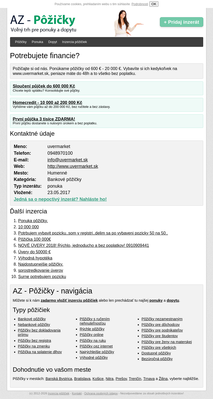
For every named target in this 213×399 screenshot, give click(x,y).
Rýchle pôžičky (92, 329)
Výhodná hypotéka (35, 258)
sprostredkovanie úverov (40, 270)
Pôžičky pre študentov (160, 336)
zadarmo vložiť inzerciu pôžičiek (69, 300)
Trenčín (135, 379)
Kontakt (77, 393)
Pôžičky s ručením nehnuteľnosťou (95, 321)
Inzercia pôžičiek (74, 42)
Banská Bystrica (59, 379)
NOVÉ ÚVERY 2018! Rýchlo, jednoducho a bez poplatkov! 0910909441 (83, 245)
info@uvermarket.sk (67, 159)
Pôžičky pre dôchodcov (161, 325)
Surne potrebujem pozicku (42, 276)
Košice (98, 379)
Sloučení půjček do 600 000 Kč (44, 86)
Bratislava (82, 379)
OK (153, 4)
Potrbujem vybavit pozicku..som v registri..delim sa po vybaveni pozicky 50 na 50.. (93, 233)
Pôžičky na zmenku (34, 346)
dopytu (173, 300)
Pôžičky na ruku (93, 341)
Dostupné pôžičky (156, 353)
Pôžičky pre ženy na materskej (167, 342)
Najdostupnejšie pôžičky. (40, 264)
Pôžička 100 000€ (34, 239)
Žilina (163, 379)
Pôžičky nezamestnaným (162, 319)
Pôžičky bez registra (34, 341)
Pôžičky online (92, 335)
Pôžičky (21, 42)
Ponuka (37, 42)
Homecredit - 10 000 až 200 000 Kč (47, 102)
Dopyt (52, 42)
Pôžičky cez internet (96, 346)
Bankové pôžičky (32, 319)
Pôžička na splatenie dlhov (40, 352)
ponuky (156, 300)
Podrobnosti (140, 4)
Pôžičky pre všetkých (159, 347)
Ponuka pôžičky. (33, 221)
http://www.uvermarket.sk (72, 166)
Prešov (121, 379)
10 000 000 (28, 227)
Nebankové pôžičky (34, 325)
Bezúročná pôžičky (157, 359)
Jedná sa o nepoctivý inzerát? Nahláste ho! (60, 199)
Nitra (109, 379)
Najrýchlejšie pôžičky (97, 352)
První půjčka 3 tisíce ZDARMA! (44, 119)
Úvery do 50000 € (34, 252)
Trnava (149, 379)
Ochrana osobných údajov (101, 393)
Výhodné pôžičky (94, 357)
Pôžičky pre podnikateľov (162, 330)
